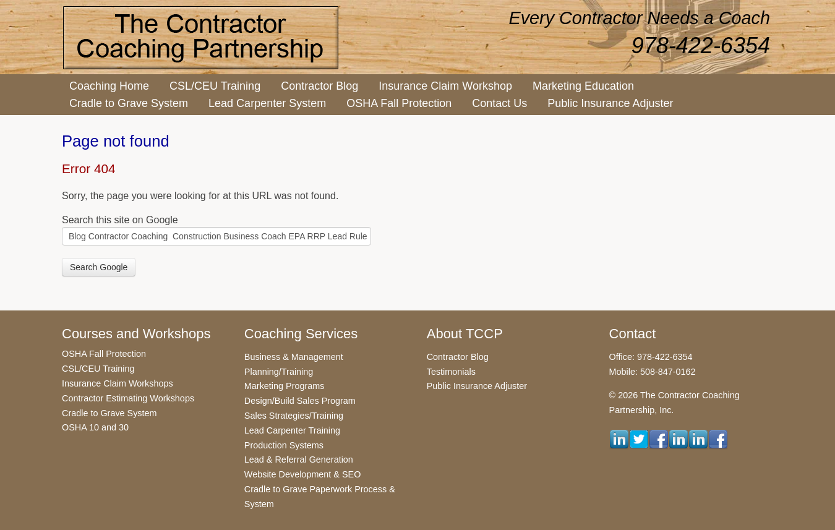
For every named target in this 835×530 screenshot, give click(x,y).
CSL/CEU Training (98, 369)
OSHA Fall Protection (104, 354)
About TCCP (465, 333)
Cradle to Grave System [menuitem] (128, 103)
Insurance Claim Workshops (117, 383)
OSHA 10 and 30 (95, 427)
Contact (632, 333)
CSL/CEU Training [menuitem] (214, 86)
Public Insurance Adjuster (477, 386)
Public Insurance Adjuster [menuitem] (610, 103)
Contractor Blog (458, 357)
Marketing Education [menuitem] (583, 86)
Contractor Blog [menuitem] (319, 86)
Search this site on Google (120, 220)
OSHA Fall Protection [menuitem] (399, 103)
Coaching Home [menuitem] (109, 86)
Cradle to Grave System (109, 413)
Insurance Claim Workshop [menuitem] (445, 86)
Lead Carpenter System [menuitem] (267, 103)
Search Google (98, 267)
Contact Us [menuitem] (499, 103)
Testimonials (451, 372)
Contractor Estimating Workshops (128, 398)
